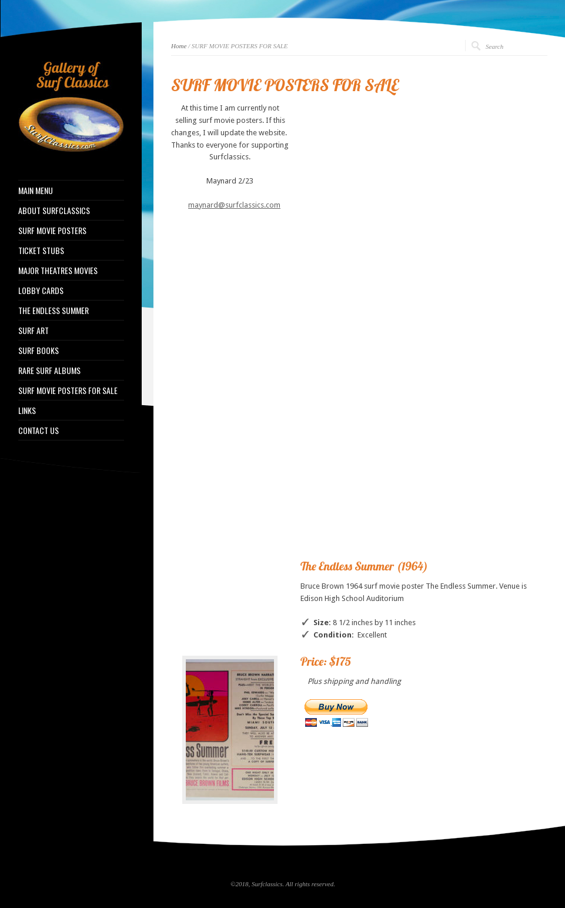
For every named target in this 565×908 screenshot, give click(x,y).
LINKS (27, 410)
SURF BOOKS (38, 350)
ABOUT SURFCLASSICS (54, 210)
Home (178, 45)
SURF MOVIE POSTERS (52, 230)
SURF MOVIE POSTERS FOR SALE (68, 390)
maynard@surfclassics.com (234, 205)
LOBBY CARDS (40, 290)
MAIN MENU (35, 190)
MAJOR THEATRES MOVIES (58, 270)
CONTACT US (38, 430)
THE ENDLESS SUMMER (53, 310)
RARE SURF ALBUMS (49, 370)
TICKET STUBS (41, 250)
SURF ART (33, 330)
